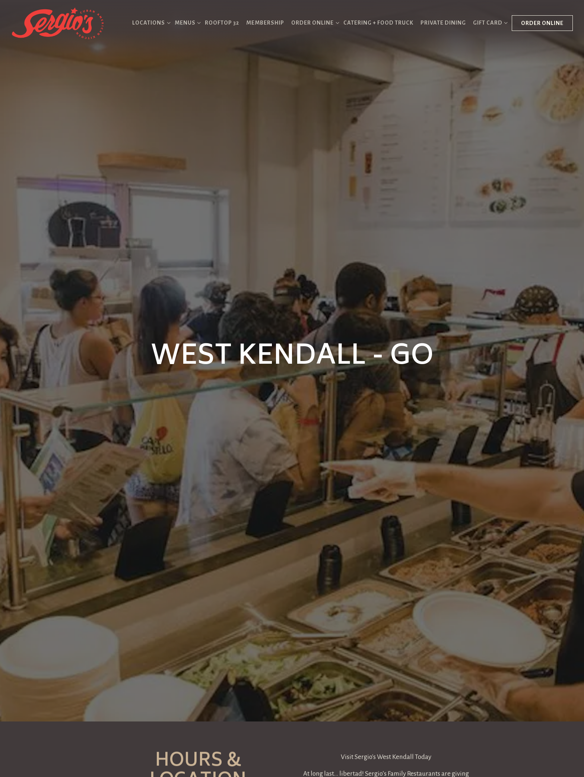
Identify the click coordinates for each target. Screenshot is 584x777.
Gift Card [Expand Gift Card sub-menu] (489, 22)
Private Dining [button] (443, 23)
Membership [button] (265, 23)
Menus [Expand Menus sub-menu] (186, 22)
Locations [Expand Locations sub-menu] (150, 22)
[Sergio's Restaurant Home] (57, 23)
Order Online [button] (542, 23)
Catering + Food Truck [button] (378, 23)
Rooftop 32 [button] (222, 23)
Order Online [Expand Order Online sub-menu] (314, 22)
